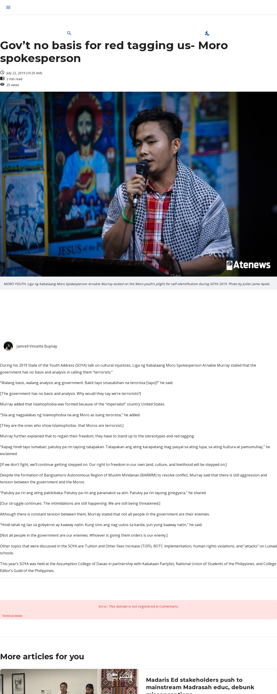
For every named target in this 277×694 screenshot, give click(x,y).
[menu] (8, 7)
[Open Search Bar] (69, 33)
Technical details (12, 616)
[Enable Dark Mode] (207, 33)
